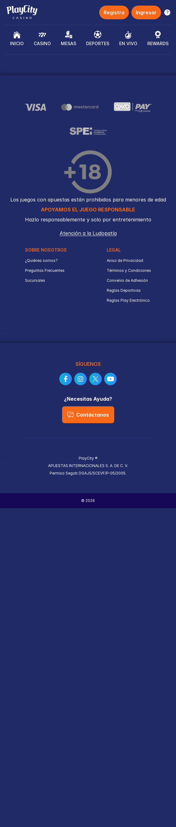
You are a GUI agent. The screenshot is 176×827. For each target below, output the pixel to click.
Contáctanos (88, 414)
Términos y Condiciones (129, 270)
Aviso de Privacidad (125, 260)
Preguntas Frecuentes (45, 270)
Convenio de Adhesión (127, 280)
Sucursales (35, 280)
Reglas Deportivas (124, 290)
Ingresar (146, 12)
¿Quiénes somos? (41, 260)
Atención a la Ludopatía (88, 233)
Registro (114, 12)
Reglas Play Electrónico (128, 300)
